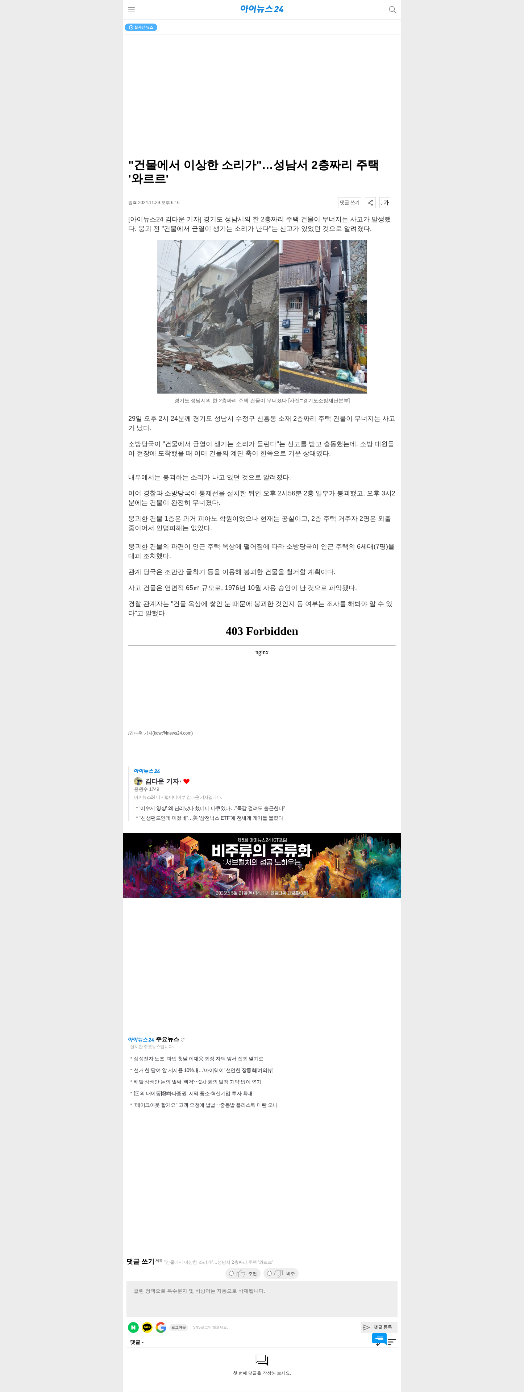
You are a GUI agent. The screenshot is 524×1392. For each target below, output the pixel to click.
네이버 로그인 (133, 1327)
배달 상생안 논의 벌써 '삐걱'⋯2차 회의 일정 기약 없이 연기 (198, 1082)
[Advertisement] (262, 967)
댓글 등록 (383, 1327)
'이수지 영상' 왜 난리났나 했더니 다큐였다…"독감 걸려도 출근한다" (212, 808)
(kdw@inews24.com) (173, 733)
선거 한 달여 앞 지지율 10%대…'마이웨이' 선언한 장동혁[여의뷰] (203, 1070)
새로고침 (183, 1040)
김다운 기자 (162, 781)
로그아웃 (178, 1327)
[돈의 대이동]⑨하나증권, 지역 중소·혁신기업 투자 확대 (193, 1093)
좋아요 (186, 781)
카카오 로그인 (147, 1327)
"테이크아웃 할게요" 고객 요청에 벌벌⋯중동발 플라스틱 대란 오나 (206, 1105)
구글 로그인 (160, 1327)
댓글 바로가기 (379, 1339)
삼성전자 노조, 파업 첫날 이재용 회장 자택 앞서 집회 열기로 (198, 1058)
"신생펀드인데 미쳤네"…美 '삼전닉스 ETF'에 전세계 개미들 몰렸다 (211, 818)
